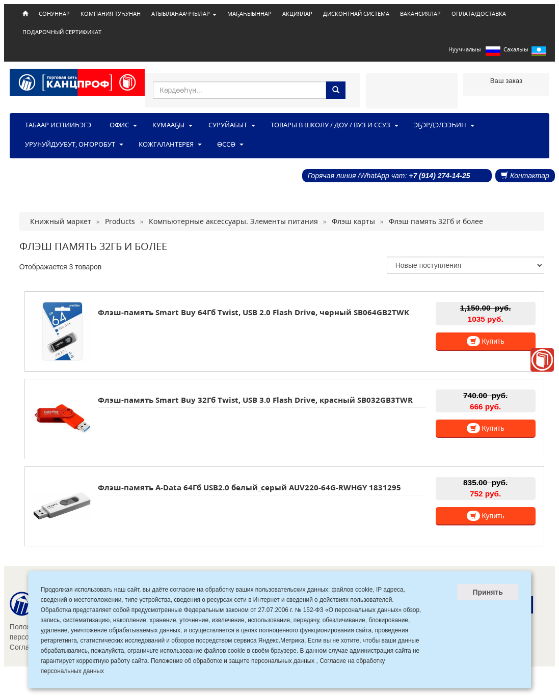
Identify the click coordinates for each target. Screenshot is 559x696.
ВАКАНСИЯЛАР (420, 13)
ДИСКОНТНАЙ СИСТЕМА (356, 13)
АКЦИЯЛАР (297, 13)
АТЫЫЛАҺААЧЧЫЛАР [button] (184, 13)
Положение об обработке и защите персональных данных (232, 660)
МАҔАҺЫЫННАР (249, 13)
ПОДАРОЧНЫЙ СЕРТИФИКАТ (61, 32)
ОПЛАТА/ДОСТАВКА (478, 13)
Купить (485, 341)
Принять (487, 592)
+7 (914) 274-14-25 (439, 176)
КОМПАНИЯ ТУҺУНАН (111, 13)
